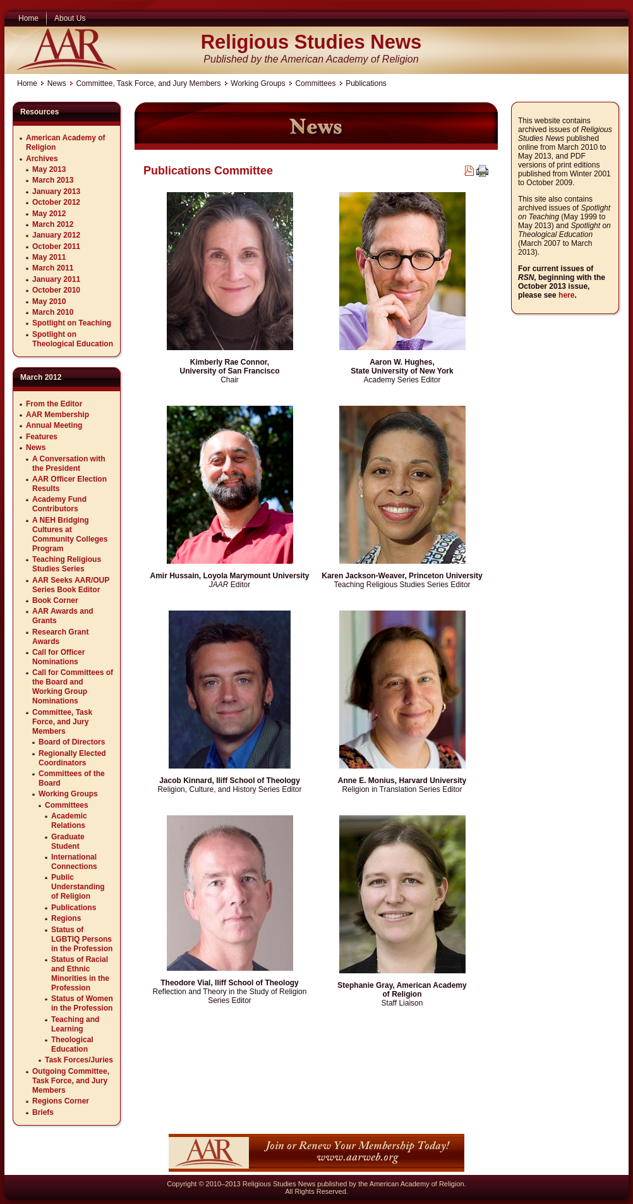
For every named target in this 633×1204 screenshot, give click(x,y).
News (56, 83)
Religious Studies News (311, 42)
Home (27, 83)
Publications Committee (208, 170)
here (566, 295)
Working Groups (258, 83)
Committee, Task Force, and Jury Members (148, 83)
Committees (315, 83)
